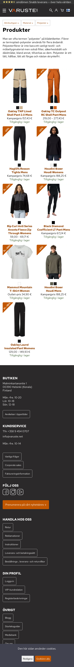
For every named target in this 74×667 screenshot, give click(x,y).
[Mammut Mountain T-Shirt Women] (20, 273)
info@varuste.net (13, 436)
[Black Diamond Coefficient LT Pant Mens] (54, 212)
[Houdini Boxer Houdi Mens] (54, 273)
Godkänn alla (43, 658)
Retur (8, 527)
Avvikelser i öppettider (16, 414)
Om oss (9, 643)
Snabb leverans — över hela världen (50, 2)
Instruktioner (11, 544)
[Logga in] (56, 10)
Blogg (8, 617)
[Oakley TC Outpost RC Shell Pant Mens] (54, 97)
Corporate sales (13, 465)
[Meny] (4, 10)
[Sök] (51, 11)
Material (28, 22)
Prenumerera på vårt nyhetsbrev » (25, 504)
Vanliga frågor (12, 456)
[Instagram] (13, 492)
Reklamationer (12, 535)
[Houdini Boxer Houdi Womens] (54, 155)
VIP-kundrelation (14, 589)
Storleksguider (12, 626)
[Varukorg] (62, 10)
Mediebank (10, 634)
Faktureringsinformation (17, 473)
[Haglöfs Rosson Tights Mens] (20, 155)
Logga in (9, 581)
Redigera (27, 658)
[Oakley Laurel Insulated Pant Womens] (20, 331)
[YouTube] (20, 492)
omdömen (15, 2)
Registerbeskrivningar (16, 598)
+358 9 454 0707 (18, 431)
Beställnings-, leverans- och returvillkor (25, 561)
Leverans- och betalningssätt (20, 552)
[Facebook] (6, 492)
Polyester (42, 22)
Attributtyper (11, 22)
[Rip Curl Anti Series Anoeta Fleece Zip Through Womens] (20, 214)
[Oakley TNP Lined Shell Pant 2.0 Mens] (20, 97)
